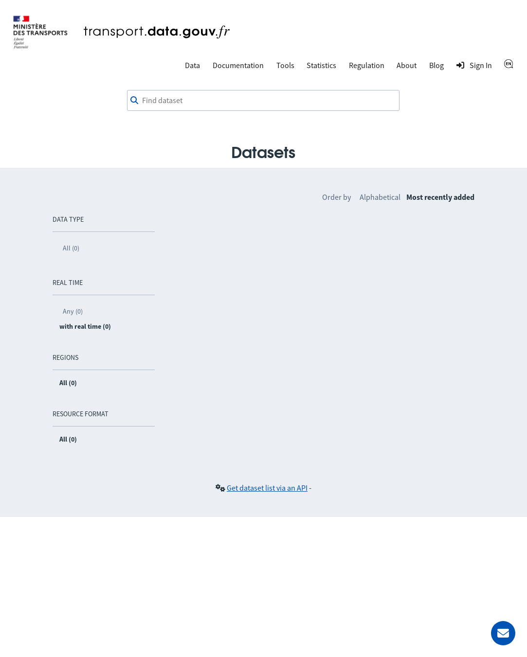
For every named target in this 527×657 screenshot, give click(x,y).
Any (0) (73, 311)
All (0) (71, 248)
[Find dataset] (263, 100)
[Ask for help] (503, 633)
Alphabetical (380, 197)
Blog (436, 65)
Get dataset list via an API (267, 488)
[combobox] (263, 100)
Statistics (321, 65)
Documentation (238, 65)
